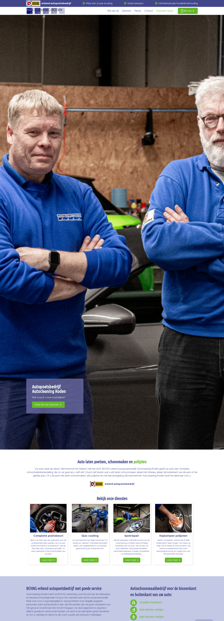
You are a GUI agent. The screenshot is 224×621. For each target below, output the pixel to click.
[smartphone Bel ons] (188, 11)
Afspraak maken (164, 10)
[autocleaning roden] (45, 11)
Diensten (126, 10)
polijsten (140, 461)
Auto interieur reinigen (151, 609)
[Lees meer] (48, 560)
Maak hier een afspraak (46, 404)
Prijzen (137, 10)
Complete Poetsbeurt (150, 602)
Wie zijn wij (113, 10)
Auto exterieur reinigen (151, 616)
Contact (148, 10)
